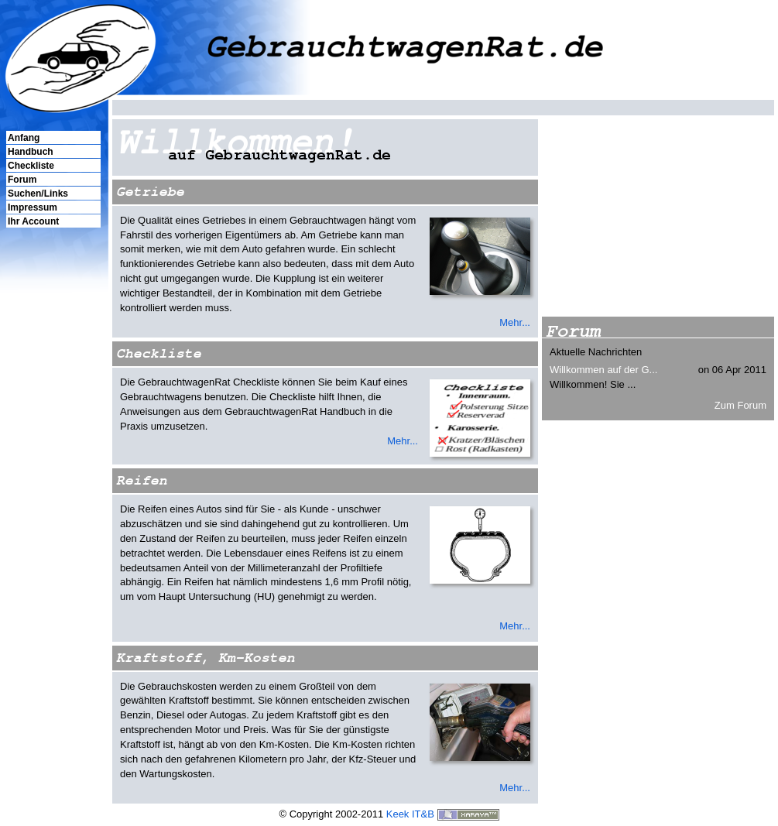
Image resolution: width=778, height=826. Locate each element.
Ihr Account (33, 221)
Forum (22, 179)
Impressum (32, 207)
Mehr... (514, 322)
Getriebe (150, 191)
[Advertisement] (52, 494)
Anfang (23, 137)
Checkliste (31, 165)
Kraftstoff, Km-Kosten (205, 657)
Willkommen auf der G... (603, 369)
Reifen (141, 480)
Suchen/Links (38, 193)
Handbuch (30, 151)
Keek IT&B (410, 814)
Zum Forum (740, 405)
